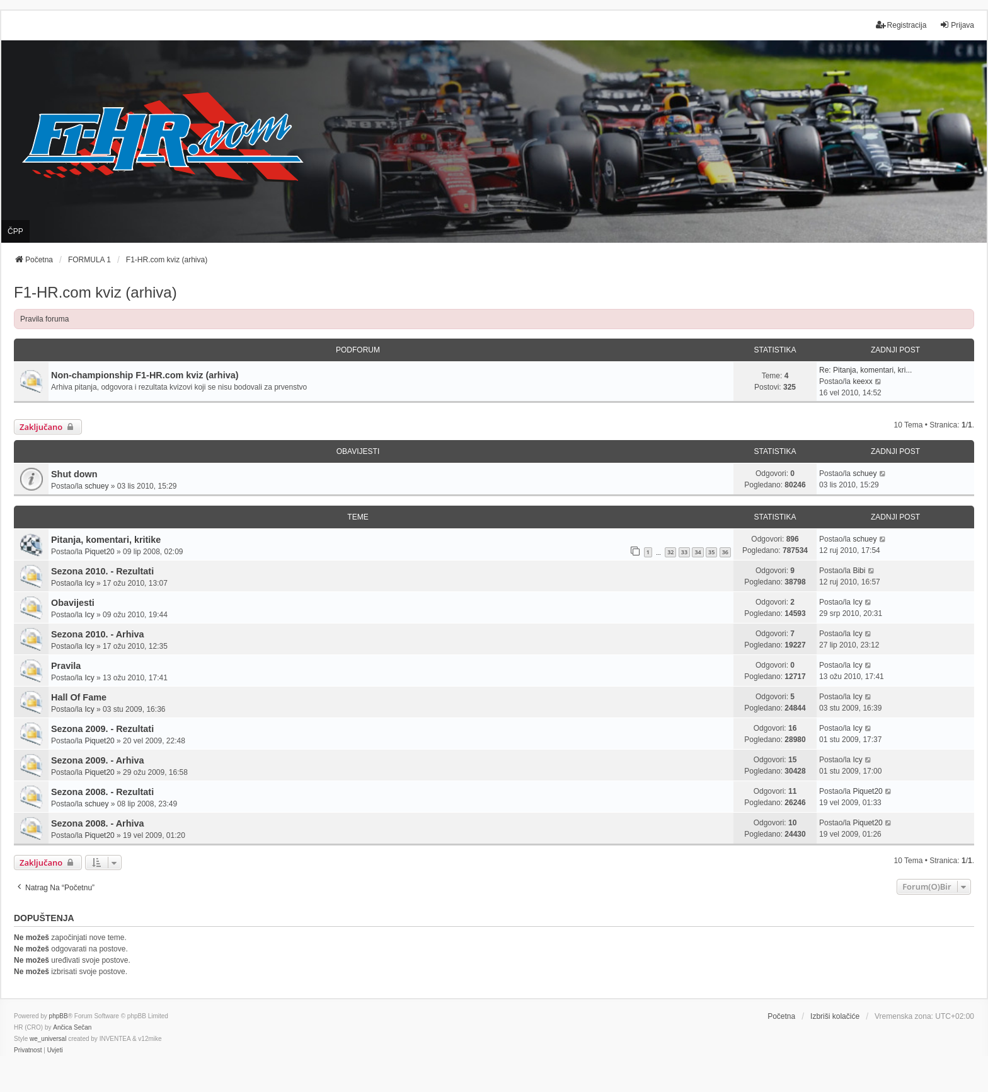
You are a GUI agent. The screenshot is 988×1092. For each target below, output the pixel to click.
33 (684, 552)
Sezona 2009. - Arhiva (97, 760)
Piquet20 (99, 551)
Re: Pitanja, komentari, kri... (865, 370)
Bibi (859, 570)
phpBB (58, 1016)
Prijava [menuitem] (956, 25)
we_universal (48, 1038)
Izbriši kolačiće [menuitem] (834, 1016)
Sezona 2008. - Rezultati (102, 792)
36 (725, 552)
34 (697, 552)
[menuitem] (28, 1050)
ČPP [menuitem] (15, 231)
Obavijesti (73, 603)
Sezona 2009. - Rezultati (102, 729)
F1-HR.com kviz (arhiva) (95, 292)
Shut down (74, 474)
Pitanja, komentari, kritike (106, 540)
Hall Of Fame (78, 697)
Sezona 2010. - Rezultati (102, 571)
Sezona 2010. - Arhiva (97, 634)
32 (670, 552)
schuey (96, 486)
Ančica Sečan (72, 1027)
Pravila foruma (44, 319)
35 (711, 552)
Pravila (66, 666)
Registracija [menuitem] (901, 25)
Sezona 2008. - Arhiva (97, 823)
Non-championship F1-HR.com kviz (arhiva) (144, 375)
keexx (862, 381)
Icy (89, 583)
